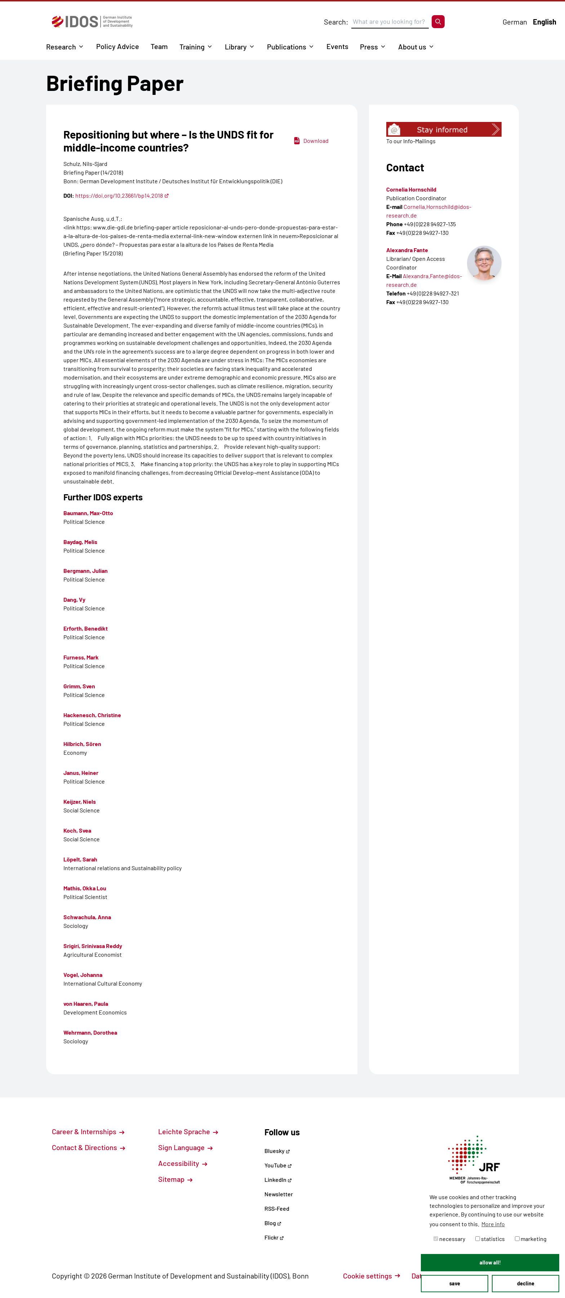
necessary (449, 1238)
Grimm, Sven (79, 686)
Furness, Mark (81, 657)
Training (192, 46)
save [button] (454, 1283)
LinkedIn (278, 1179)
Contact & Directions (88, 1147)
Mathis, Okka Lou (84, 888)
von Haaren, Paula (85, 1003)
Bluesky (277, 1150)
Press (369, 46)
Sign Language (185, 1147)
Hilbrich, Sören (82, 743)
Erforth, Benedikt (85, 628)
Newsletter (278, 1193)
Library (236, 46)
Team (159, 46)
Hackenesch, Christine (92, 714)
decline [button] (525, 1283)
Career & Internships (88, 1131)
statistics (490, 1238)
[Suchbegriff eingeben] (390, 21)
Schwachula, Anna (87, 916)
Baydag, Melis (80, 541)
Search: (336, 21)
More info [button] (493, 1223)
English (544, 21)
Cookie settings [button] (371, 1275)
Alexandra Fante (407, 249)
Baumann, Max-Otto (88, 512)
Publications (286, 46)
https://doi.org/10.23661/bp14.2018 (122, 195)
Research (61, 46)
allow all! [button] (490, 1262)
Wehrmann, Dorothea (90, 1032)
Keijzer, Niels (79, 801)
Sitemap (175, 1179)
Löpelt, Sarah (80, 859)
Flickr (274, 1237)
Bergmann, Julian (85, 570)
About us (412, 46)
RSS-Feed (276, 1208)
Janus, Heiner (80, 772)
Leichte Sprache (188, 1131)
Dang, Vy (74, 599)
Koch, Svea (77, 830)
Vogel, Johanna (82, 974)
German (515, 21)
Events (337, 46)
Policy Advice (117, 46)
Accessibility (182, 1163)
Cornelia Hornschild (411, 189)
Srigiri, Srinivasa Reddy (92, 945)
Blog (272, 1222)
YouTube (278, 1165)
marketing (531, 1238)
